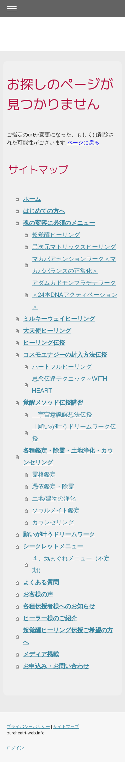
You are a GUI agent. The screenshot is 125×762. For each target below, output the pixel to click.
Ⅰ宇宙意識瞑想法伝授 (62, 414)
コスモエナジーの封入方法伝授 (65, 354)
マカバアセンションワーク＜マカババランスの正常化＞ (74, 265)
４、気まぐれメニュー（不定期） (71, 564)
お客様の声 (38, 594)
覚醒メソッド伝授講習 (53, 402)
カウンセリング (53, 522)
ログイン (15, 747)
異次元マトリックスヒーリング (74, 247)
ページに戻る (83, 142)
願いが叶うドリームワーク (59, 534)
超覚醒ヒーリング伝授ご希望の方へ (68, 636)
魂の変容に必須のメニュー (59, 223)
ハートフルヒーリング (62, 366)
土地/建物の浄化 (54, 498)
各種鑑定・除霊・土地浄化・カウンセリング (68, 456)
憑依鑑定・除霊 (53, 486)
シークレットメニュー (53, 546)
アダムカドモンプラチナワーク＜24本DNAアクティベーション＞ (74, 295)
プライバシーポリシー (28, 726)
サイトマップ (66, 726)
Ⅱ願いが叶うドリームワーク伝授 (74, 432)
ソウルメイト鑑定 (56, 510)
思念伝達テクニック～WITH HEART (72, 384)
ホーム (32, 199)
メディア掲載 (41, 654)
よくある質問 (41, 582)
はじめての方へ (44, 211)
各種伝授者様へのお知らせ (59, 606)
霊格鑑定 (44, 474)
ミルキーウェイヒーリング (59, 318)
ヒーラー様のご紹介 (50, 618)
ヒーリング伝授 (44, 342)
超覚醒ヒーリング (56, 235)
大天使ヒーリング (47, 330)
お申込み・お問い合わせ (56, 666)
